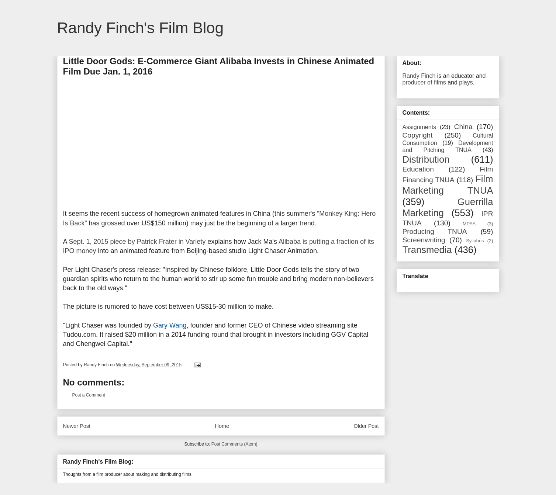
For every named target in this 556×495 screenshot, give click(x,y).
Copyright (418, 135)
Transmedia (427, 250)
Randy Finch (419, 76)
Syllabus (475, 240)
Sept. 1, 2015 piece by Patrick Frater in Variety (137, 241)
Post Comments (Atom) (234, 444)
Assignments (419, 127)
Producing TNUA (435, 231)
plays (466, 82)
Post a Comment (88, 395)
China (463, 127)
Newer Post (76, 426)
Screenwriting (424, 240)
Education (418, 169)
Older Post (366, 426)
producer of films (424, 82)
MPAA (469, 223)
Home (222, 426)
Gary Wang (169, 325)
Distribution (426, 159)
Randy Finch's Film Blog (140, 28)
